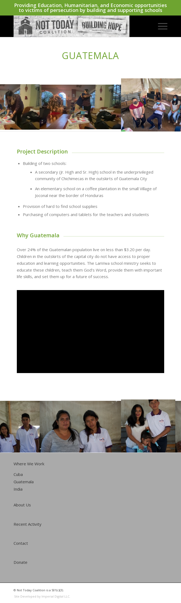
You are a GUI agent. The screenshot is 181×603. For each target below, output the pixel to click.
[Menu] (160, 26)
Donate (20, 562)
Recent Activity (28, 524)
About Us (22, 504)
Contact (21, 543)
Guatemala (24, 481)
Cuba (18, 474)
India (18, 489)
